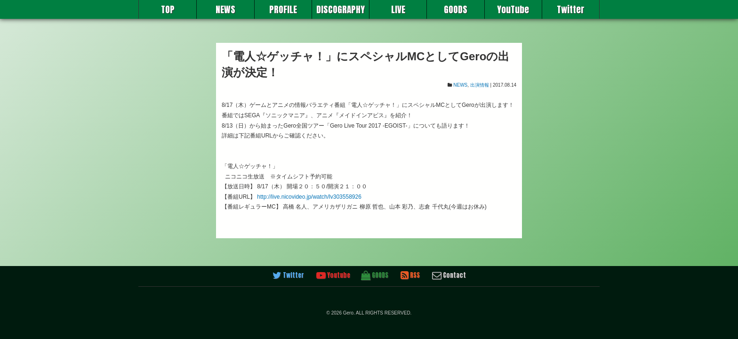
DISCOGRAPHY (340, 9)
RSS (410, 275)
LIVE (398, 9)
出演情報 (479, 85)
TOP (168, 9)
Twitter (571, 9)
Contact (449, 275)
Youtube (333, 275)
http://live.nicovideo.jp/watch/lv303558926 (309, 197)
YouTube (513, 9)
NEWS (225, 9)
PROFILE (283, 9)
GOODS (455, 9)
